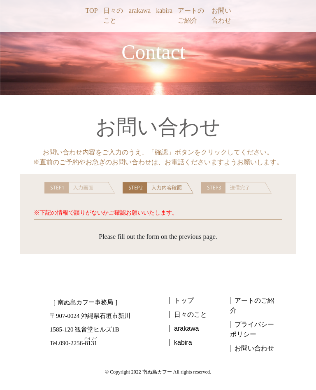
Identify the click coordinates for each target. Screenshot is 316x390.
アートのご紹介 (191, 15)
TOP (92, 10)
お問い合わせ (221, 15)
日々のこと (113, 15)
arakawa (140, 10)
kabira (164, 10)
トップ (184, 300)
